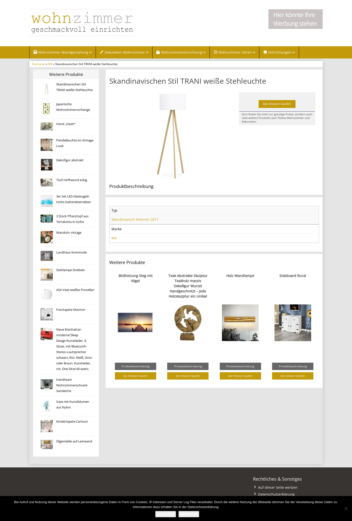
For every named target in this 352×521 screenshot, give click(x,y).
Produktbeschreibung (135, 366)
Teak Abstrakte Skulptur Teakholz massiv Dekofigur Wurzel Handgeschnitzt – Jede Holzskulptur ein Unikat (188, 286)
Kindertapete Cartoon (72, 421)
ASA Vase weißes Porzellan (75, 290)
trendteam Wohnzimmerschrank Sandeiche (72, 385)
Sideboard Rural (292, 275)
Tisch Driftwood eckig (71, 180)
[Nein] (345, 508)
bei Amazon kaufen (277, 104)
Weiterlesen (188, 514)
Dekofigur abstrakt (70, 160)
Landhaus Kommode (71, 252)
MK (50, 64)
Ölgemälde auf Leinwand (74, 441)
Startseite (38, 64)
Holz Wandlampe (240, 275)
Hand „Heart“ (66, 124)
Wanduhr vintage (68, 233)
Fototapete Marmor (70, 310)
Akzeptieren (165, 514)
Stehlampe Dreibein (70, 270)
